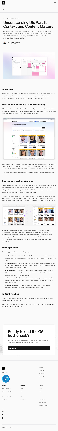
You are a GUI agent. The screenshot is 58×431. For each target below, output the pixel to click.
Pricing (22, 397)
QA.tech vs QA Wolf (6, 397)
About (40, 388)
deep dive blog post (8, 300)
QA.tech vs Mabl (5, 394)
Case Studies (23, 399)
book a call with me (16, 306)
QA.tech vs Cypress (6, 388)
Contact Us (41, 397)
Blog (4, 9)
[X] (3, 415)
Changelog (41, 370)
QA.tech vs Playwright (7, 391)
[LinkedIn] (3, 412)
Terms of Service (42, 402)
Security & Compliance (44, 405)
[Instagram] (3, 418)
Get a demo (12, 348)
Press (40, 394)
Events (21, 394)
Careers (40, 391)
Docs (21, 388)
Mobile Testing (42, 373)
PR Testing (41, 376)
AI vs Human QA (5, 399)
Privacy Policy (42, 399)
